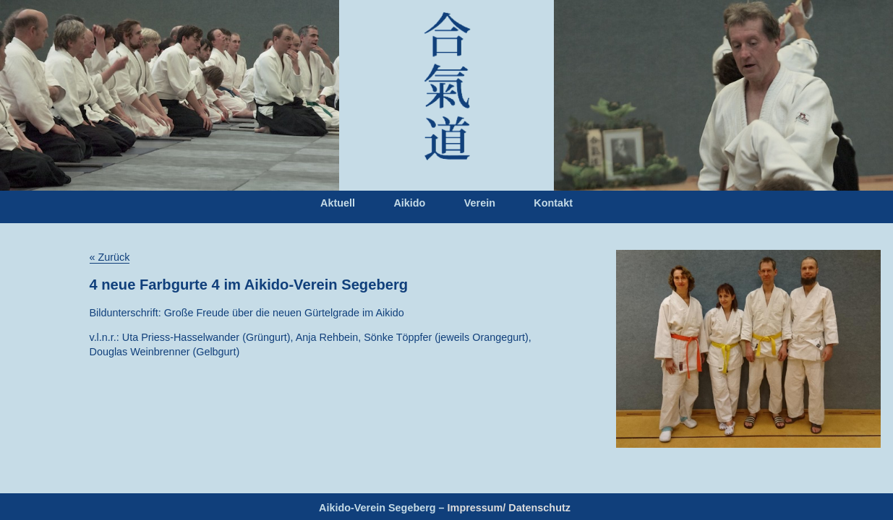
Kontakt (553, 203)
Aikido (409, 203)
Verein (479, 203)
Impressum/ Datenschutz (509, 508)
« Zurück (110, 257)
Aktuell (337, 203)
